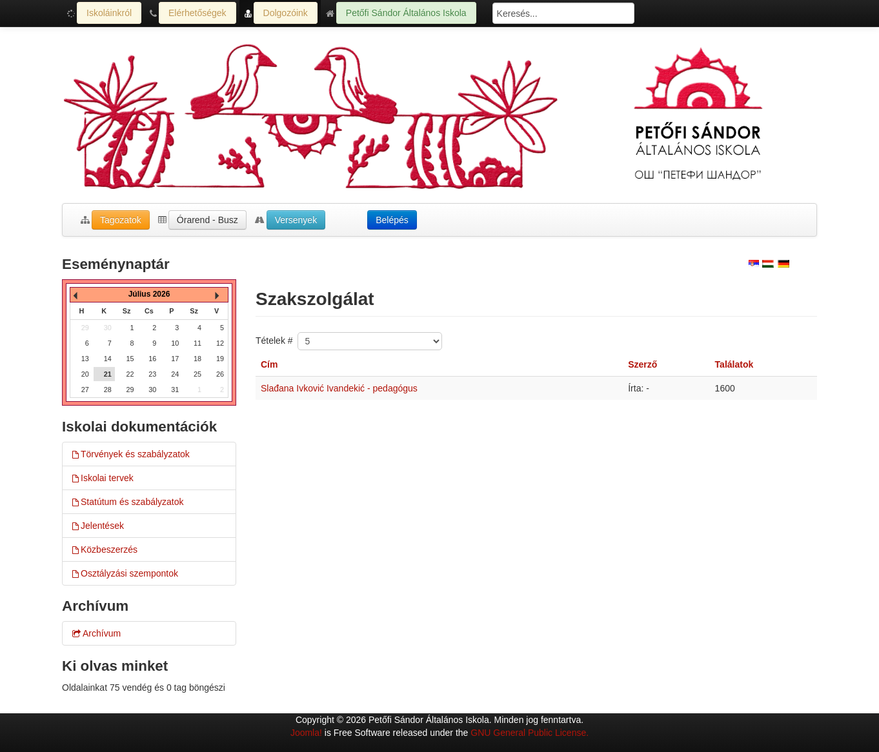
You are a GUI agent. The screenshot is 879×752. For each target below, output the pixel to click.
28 (108, 389)
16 (152, 358)
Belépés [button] (392, 220)
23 (152, 374)
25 (197, 374)
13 (85, 358)
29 (130, 389)
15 (130, 358)
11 (197, 343)
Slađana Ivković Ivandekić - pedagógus (339, 388)
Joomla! (306, 732)
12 (220, 343)
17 (175, 358)
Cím (269, 364)
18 (197, 358)
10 (175, 343)
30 (152, 389)
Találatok (734, 364)
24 (175, 374)
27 (85, 389)
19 (220, 358)
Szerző (642, 364)
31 (175, 389)
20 (85, 374)
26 (220, 374)
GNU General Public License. (529, 732)
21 (108, 374)
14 (108, 358)
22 (130, 374)
